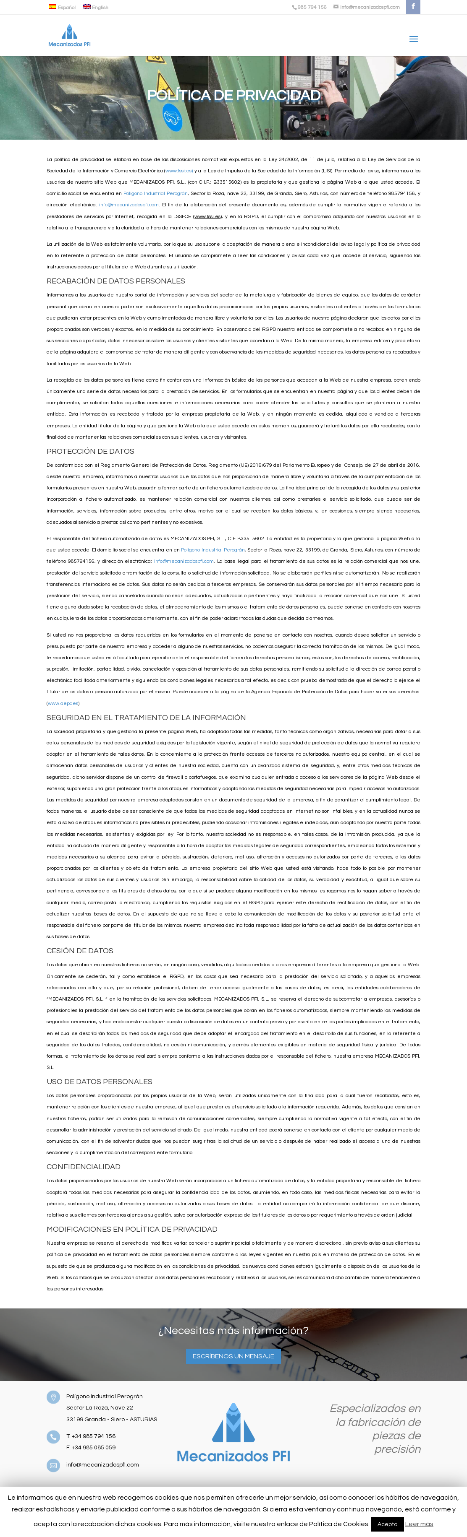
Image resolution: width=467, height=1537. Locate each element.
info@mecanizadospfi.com (129, 205)
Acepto (387, 1524)
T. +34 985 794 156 (90, 1436)
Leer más (419, 1524)
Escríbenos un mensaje (233, 1356)
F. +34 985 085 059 (90, 1448)
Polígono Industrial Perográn (155, 193)
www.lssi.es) (179, 171)
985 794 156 (312, 7)
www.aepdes (63, 703)
